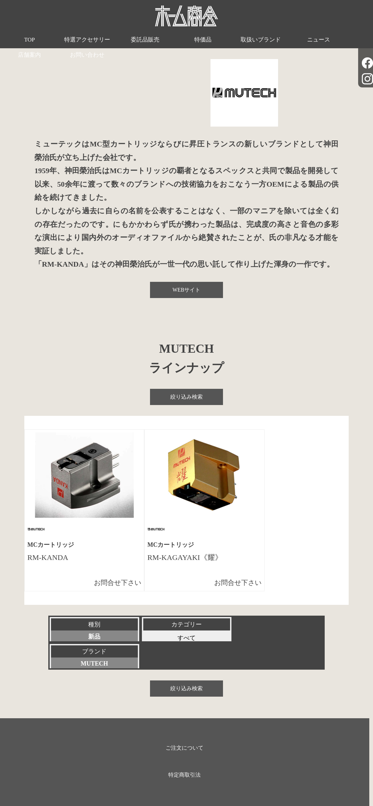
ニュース (256, 40)
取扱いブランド (210, 40)
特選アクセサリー (70, 40)
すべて (186, 638)
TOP (23, 40)
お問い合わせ (349, 40)
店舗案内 (303, 40)
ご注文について (185, 721)
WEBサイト (186, 290)
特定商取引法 (184, 748)
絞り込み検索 (186, 397)
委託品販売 (116, 40)
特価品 (163, 40)
